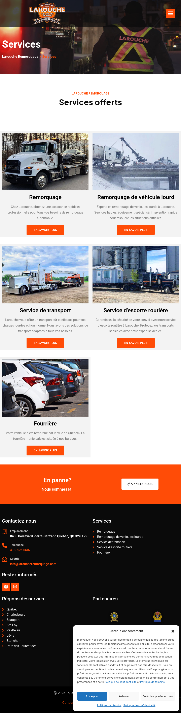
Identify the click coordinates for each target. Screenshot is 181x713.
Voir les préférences (158, 696)
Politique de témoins (152, 681)
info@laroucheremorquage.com (33, 564)
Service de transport (45, 310)
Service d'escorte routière (135, 310)
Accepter (92, 696)
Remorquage (45, 196)
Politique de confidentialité (121, 681)
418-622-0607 (20, 550)
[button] (173, 631)
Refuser (124, 696)
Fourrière (45, 423)
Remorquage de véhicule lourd (136, 196)
